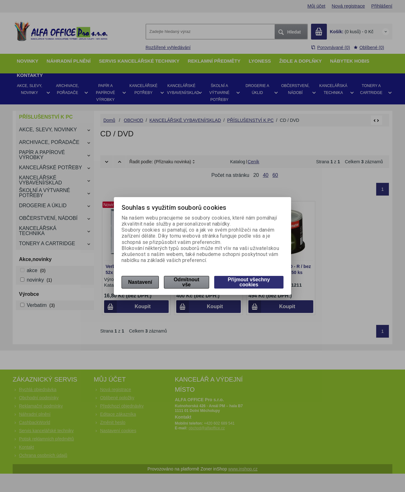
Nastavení (140, 282)
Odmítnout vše (186, 282)
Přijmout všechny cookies (249, 282)
